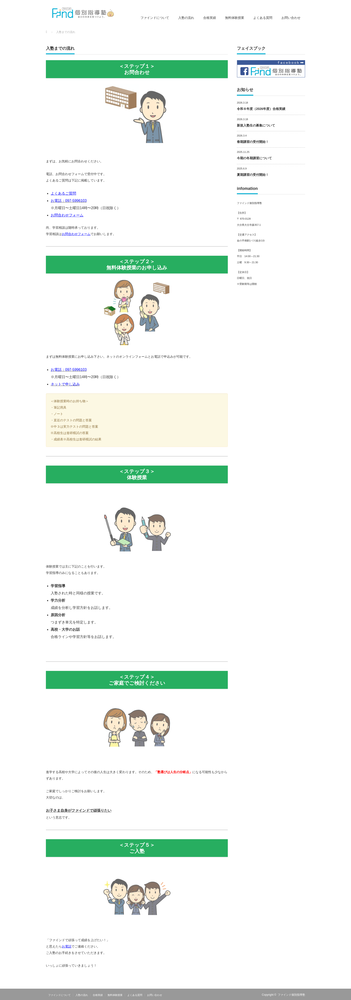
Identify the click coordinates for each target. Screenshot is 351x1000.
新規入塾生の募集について (256, 125)
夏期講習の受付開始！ (253, 174)
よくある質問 (262, 18)
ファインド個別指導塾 (291, 994)
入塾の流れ (186, 18)
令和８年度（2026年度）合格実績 (261, 109)
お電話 (66, 946)
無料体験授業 (234, 18)
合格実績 (209, 18)
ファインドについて (154, 18)
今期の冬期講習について (254, 158)
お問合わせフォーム (67, 215)
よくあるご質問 (63, 193)
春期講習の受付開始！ (253, 142)
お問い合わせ (291, 18)
